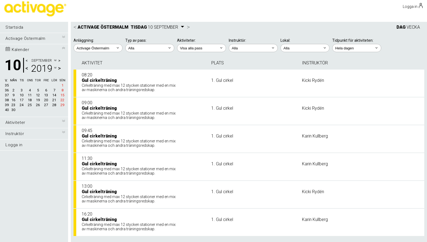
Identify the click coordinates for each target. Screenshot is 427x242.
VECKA (413, 27)
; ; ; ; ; (253, 48)
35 (7, 85)
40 (7, 110)
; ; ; (305, 48)
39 (7, 105)
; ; (149, 48)
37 (7, 95)
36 (7, 90)
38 (7, 100)
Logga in (13, 144)
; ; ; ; (201, 48)
